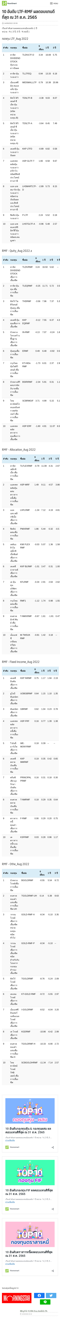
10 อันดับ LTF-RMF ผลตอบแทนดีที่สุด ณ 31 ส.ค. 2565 (28, 14)
